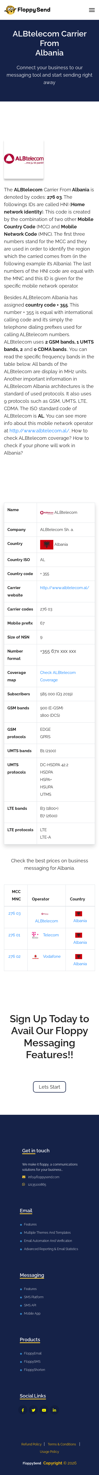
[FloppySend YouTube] (44, 1409)
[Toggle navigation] (92, 10)
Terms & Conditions (62, 1444)
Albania (80, 917)
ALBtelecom (46, 916)
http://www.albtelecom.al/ (39, 430)
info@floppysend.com (43, 1177)
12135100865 (37, 1184)
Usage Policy (49, 1452)
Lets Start (49, 1087)
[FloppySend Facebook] (22, 1409)
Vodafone (46, 956)
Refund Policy (31, 1444)
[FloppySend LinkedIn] (54, 1409)
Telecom (45, 935)
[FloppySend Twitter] (33, 1409)
